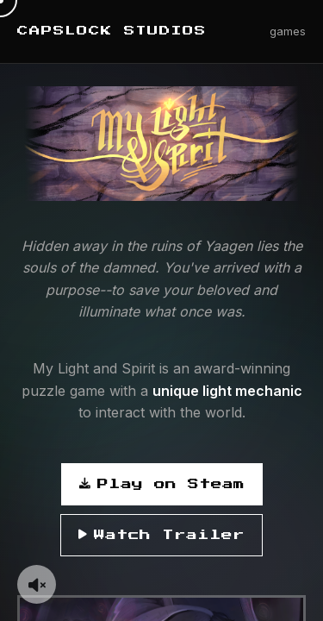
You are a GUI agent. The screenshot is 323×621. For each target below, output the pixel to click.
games (288, 31)
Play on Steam (162, 484)
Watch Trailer (161, 535)
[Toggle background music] (36, 584)
